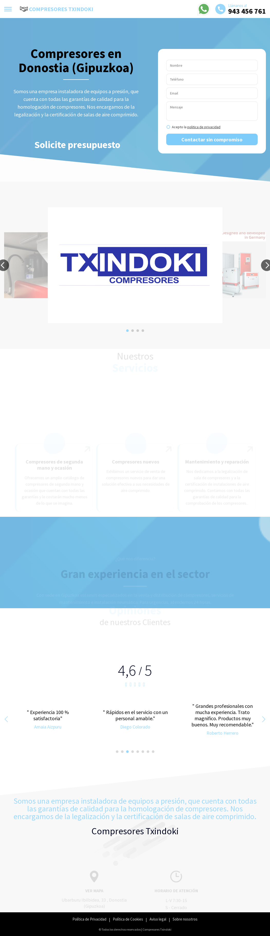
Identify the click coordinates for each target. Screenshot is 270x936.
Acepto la (196, 127)
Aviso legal (158, 919)
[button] (127, 330)
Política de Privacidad (89, 919)
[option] (135, 265)
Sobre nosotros (185, 919)
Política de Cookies (128, 919)
